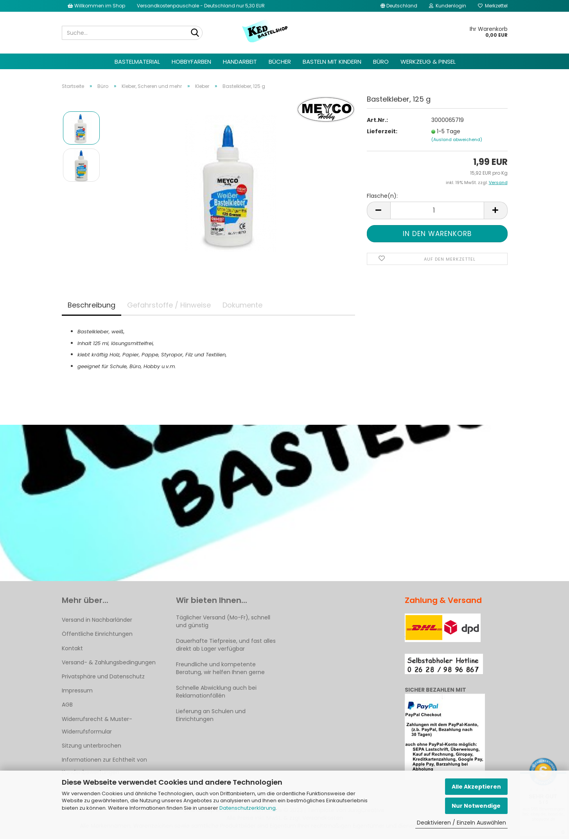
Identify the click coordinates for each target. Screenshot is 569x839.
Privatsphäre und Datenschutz (103, 676)
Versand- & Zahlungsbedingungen (109, 662)
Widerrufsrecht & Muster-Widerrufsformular (97, 725)
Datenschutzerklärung (247, 808)
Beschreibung (91, 305)
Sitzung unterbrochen (91, 746)
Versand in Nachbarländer (97, 620)
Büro (381, 61)
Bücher (280, 61)
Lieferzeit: (382, 131)
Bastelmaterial (137, 61)
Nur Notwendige (476, 806)
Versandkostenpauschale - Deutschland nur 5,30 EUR (201, 5)
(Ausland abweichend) (456, 139)
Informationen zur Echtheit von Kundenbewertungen (104, 766)
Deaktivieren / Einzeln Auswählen (461, 822)
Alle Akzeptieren (476, 787)
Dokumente (242, 305)
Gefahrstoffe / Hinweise (169, 305)
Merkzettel (493, 5)
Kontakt (72, 648)
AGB (67, 704)
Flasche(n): (382, 196)
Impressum (77, 690)
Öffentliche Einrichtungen (97, 634)
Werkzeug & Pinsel (428, 61)
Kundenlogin (447, 5)
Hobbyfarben (191, 61)
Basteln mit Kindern (332, 61)
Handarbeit (240, 61)
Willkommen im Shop (96, 5)
